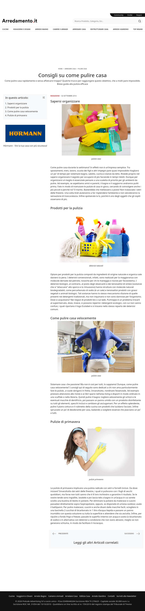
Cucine (5, 29)
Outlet (129, 15)
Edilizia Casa (84, 596)
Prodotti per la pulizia (18, 107)
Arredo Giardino (120, 29)
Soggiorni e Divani (21, 29)
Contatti (111, 596)
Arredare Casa (79, 29)
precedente (60, 533)
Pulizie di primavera (17, 115)
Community (118, 15)
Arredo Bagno (41, 29)
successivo (132, 533)
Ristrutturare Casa (99, 29)
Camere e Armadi (60, 29)
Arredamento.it (37, 21)
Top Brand (138, 29)
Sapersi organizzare (17, 103)
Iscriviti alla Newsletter (126, 596)
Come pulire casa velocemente (22, 111)
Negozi (139, 15)
